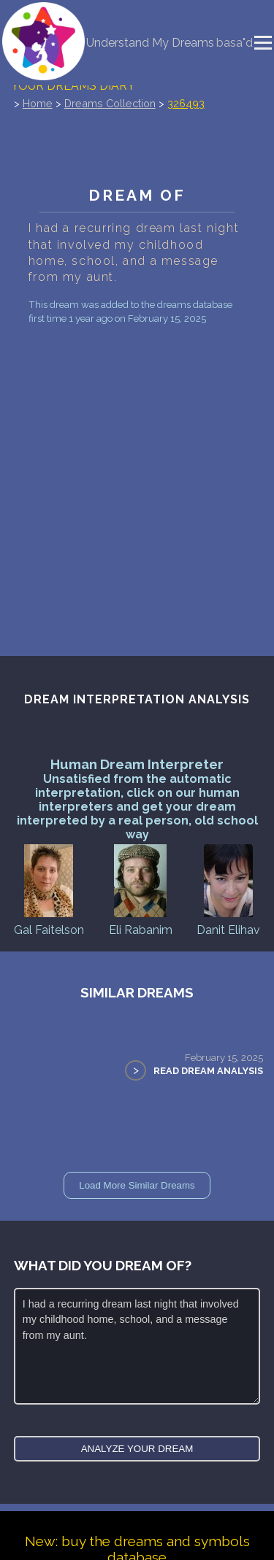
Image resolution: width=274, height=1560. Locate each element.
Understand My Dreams (150, 43)
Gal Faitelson (49, 889)
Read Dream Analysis (208, 1070)
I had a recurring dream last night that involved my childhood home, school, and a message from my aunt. (137, 1346)
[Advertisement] (137, 461)
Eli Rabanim (140, 889)
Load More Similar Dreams (137, 1185)
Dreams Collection (110, 103)
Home (38, 103)
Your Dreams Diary (73, 86)
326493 (186, 103)
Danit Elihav (228, 889)
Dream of (137, 195)
